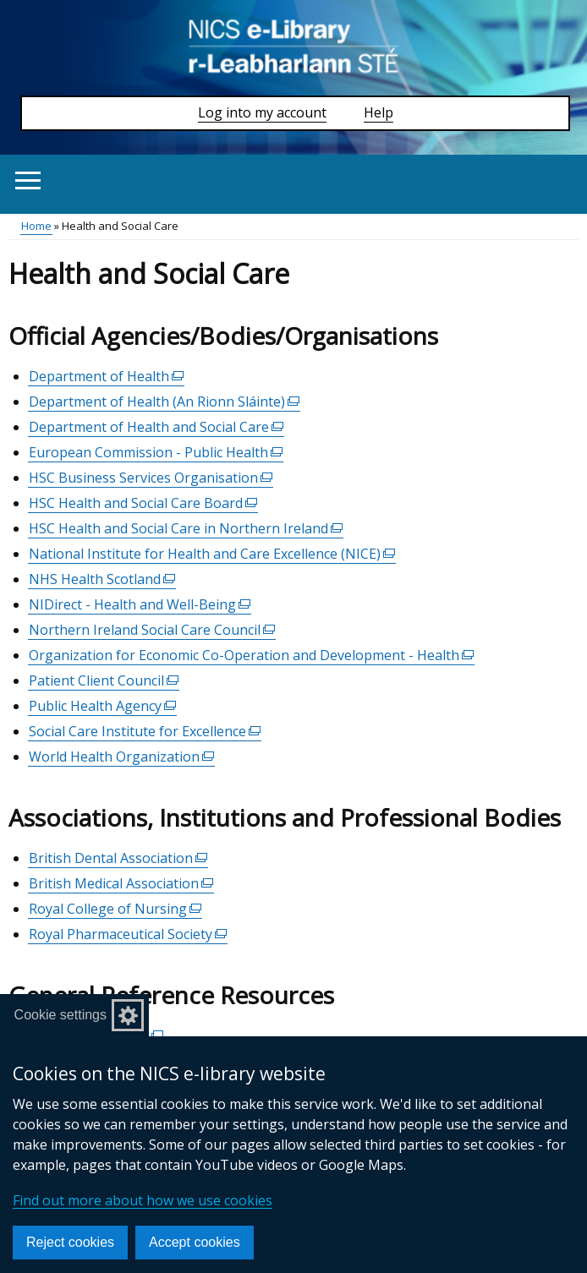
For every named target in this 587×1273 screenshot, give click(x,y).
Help (378, 112)
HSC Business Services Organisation (151, 478)
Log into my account (262, 112)
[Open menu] (27, 180)
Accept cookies (194, 1242)
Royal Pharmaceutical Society (128, 934)
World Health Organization (122, 757)
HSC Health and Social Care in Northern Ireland (186, 528)
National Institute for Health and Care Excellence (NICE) (212, 554)
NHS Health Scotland (102, 579)
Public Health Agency (103, 706)
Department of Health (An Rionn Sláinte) (164, 402)
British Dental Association (118, 858)
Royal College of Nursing (115, 909)
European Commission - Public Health (156, 452)
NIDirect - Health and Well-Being (140, 605)
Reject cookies (70, 1242)
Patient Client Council (104, 681)
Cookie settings (60, 1015)
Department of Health (106, 376)
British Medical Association (121, 883)
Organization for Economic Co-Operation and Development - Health (252, 655)
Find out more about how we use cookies (142, 1200)
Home (36, 225)
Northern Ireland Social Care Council (152, 630)
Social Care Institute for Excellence (145, 731)
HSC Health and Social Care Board (143, 503)
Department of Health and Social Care (156, 427)
